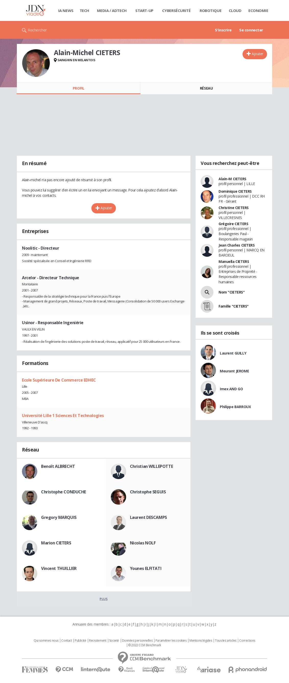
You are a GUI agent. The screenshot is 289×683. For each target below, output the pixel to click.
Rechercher (37, 29)
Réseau (206, 88)
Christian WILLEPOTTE (151, 466)
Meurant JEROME (234, 371)
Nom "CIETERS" (232, 292)
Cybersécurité (176, 10)
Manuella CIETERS (234, 261)
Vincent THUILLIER (59, 568)
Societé (114, 640)
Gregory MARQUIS (59, 517)
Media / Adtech (112, 10)
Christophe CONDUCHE (63, 492)
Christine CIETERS (234, 207)
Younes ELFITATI (146, 568)
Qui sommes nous (46, 640)
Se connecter (251, 29)
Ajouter (257, 53)
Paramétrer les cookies (171, 640)
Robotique (210, 10)
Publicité (80, 640)
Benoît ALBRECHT (58, 466)
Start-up (144, 10)
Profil (78, 88)
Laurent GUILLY (233, 353)
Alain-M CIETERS (232, 178)
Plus (103, 598)
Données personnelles (137, 640)
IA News (66, 10)
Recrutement (97, 640)
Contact (66, 640)
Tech (84, 10)
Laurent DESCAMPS (148, 517)
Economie (258, 10)
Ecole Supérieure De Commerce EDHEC (59, 380)
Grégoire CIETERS (233, 223)
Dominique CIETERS (235, 191)
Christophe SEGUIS (148, 492)
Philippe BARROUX (235, 406)
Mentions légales (200, 640)
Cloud (235, 10)
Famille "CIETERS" (234, 306)
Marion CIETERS (56, 543)
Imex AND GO (231, 388)
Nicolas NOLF (143, 543)
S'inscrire (223, 29)
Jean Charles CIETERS (237, 245)
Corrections (247, 640)
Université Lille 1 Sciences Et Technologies (63, 415)
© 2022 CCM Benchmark (144, 645)
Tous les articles (225, 640)
